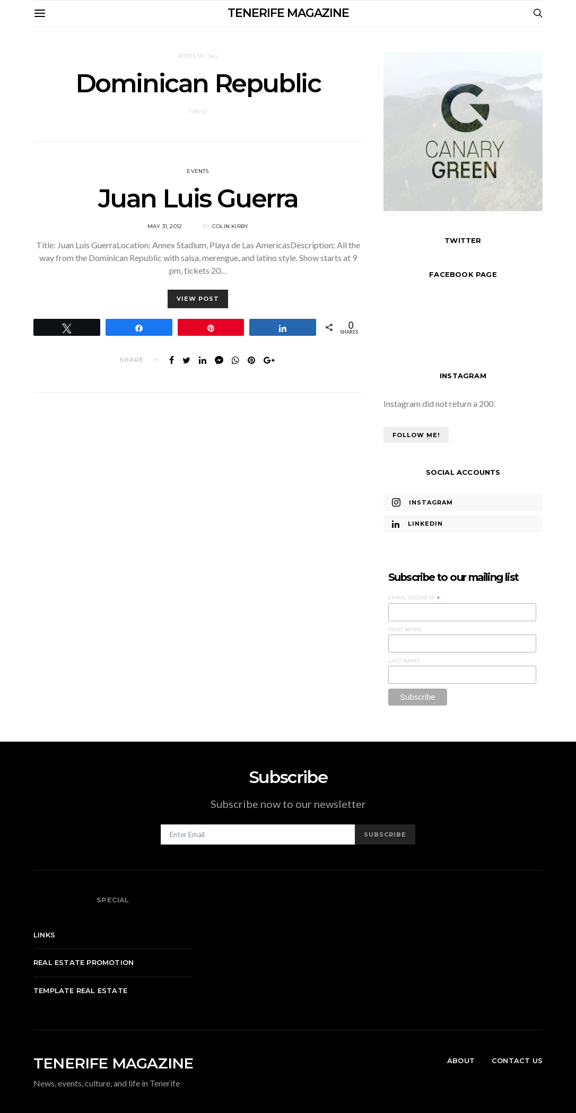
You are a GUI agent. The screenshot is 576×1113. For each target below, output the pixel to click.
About (461, 1060)
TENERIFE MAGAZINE (288, 13)
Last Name (404, 660)
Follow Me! (416, 435)
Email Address (414, 598)
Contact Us (517, 1060)
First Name (405, 629)
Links (44, 935)
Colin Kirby (230, 226)
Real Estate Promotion (83, 962)
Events (197, 171)
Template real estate (80, 990)
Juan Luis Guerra (198, 198)
